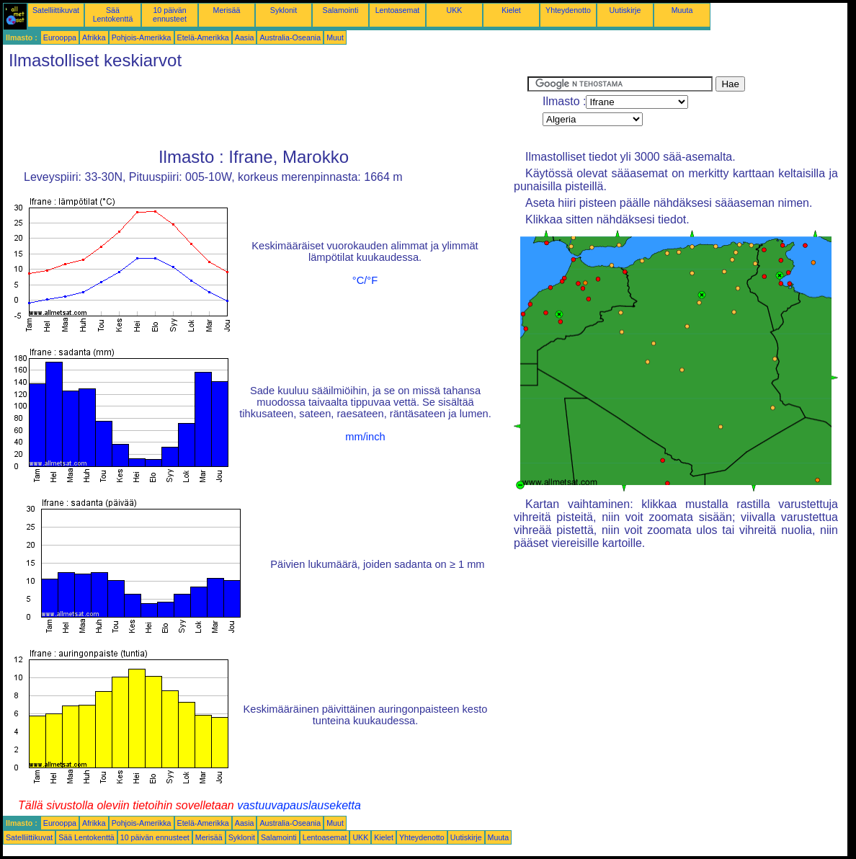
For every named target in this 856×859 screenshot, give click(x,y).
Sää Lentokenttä (113, 14)
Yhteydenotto (568, 10)
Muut (335, 37)
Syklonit (283, 10)
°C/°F (365, 280)
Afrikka (94, 37)
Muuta (682, 10)
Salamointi (341, 10)
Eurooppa (59, 37)
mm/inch (365, 436)
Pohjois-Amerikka (141, 37)
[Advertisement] (265, 108)
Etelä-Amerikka (203, 37)
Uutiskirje (625, 10)
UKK (455, 10)
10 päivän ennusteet (170, 14)
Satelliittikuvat (55, 10)
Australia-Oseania (290, 37)
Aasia (244, 37)
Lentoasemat (397, 10)
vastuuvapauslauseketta (299, 805)
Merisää (227, 10)
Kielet (511, 10)
